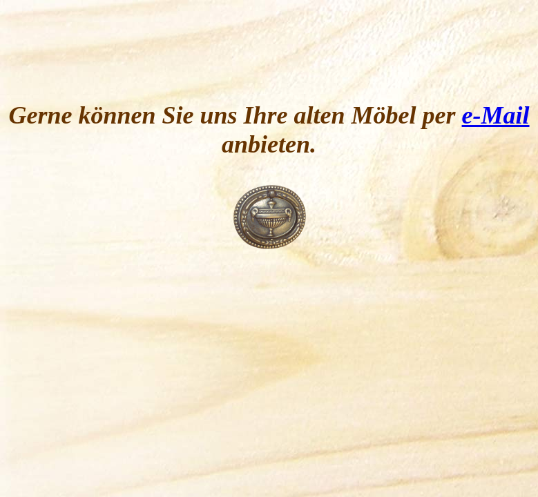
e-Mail (496, 115)
